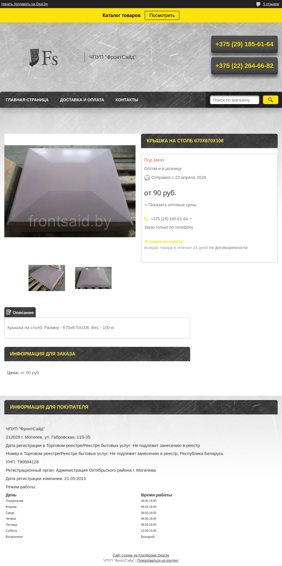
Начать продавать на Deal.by (24, 4)
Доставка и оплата (82, 99)
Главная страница (27, 99)
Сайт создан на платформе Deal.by (141, 555)
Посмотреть (162, 15)
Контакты (127, 99)
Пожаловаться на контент (157, 561)
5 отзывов (271, 4)
